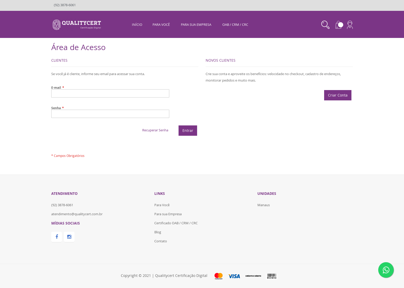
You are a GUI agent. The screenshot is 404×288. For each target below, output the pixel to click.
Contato (160, 241)
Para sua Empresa (168, 214)
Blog (157, 232)
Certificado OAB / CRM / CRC (176, 223)
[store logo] (77, 24)
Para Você (162, 205)
